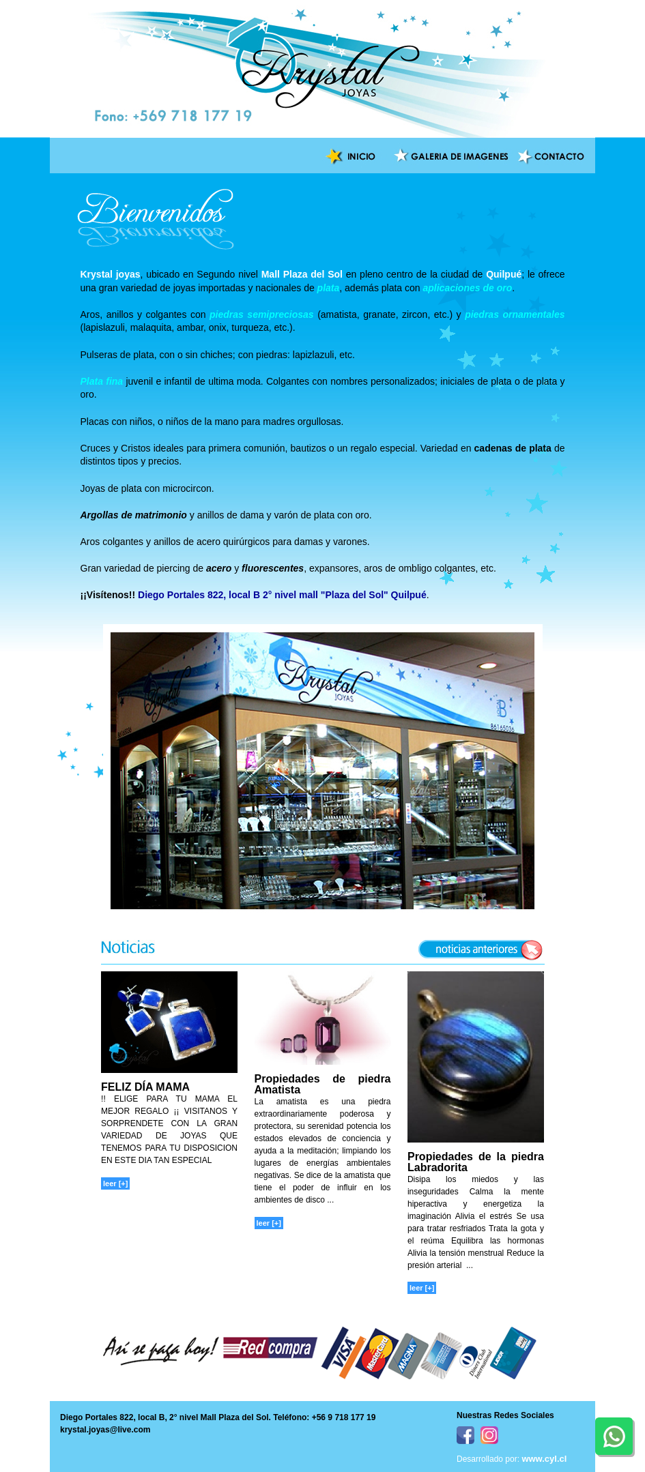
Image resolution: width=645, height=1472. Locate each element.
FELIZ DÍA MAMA (145, 1087)
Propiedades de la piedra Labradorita (475, 1162)
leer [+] (115, 1183)
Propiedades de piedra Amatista (323, 1084)
